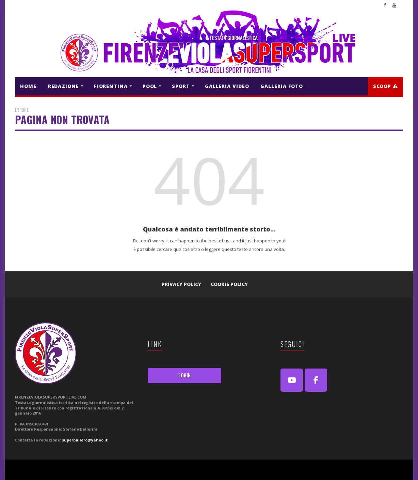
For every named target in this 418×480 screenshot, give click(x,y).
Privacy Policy (181, 284)
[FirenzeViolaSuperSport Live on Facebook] (316, 380)
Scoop (385, 86)
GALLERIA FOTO (281, 86)
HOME (28, 86)
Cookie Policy (229, 284)
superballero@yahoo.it (85, 439)
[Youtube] (291, 380)
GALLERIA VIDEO (227, 86)
